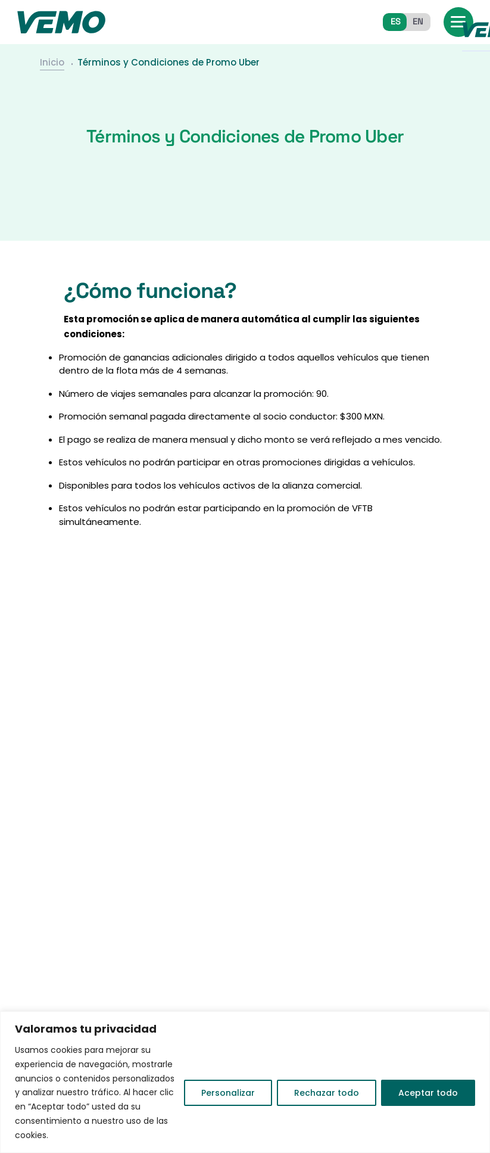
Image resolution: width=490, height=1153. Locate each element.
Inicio (52, 60)
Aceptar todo (428, 1093)
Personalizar (228, 1093)
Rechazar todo (326, 1093)
